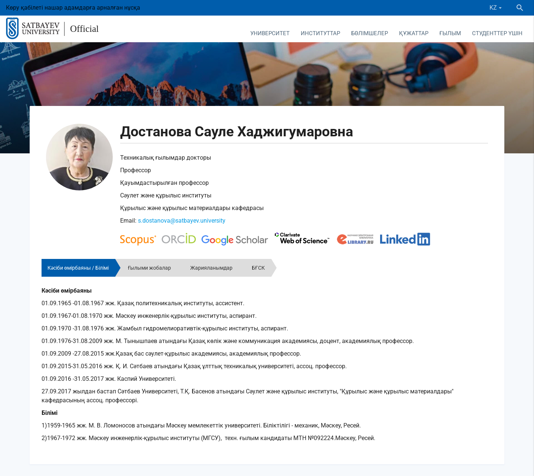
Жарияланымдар (211, 268)
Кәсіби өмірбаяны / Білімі (78, 268)
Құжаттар (413, 33)
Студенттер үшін (497, 33)
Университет (270, 33)
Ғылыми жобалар (149, 268)
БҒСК (258, 268)
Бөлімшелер (369, 33)
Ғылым (450, 33)
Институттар (320, 33)
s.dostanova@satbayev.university (181, 220)
